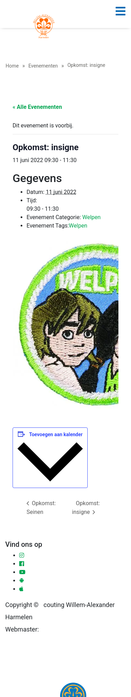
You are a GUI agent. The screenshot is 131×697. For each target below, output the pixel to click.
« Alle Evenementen (37, 107)
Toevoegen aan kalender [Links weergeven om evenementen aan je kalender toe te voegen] (55, 434)
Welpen (91, 217)
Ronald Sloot (56, 629)
